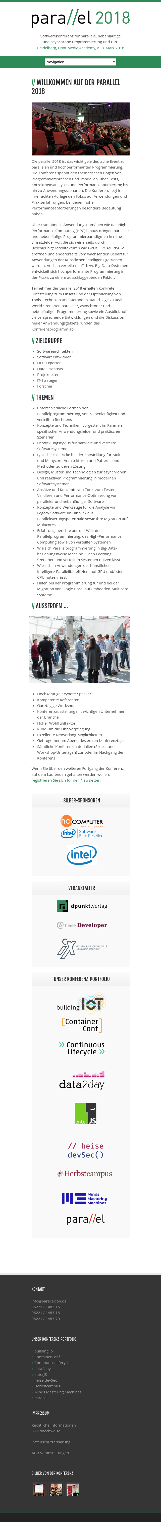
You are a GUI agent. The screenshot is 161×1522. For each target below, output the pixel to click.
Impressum (41, 1413)
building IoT (44, 1350)
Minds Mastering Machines (57, 1391)
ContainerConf (47, 1356)
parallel (40, 1397)
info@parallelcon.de (49, 1300)
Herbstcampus (47, 1385)
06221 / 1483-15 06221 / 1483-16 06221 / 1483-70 (46, 1312)
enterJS (40, 1374)
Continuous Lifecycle (52, 1362)
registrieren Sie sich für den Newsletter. (66, 780)
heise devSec (45, 1380)
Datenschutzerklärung (51, 1441)
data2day (42, 1368)
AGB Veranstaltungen (50, 1452)
